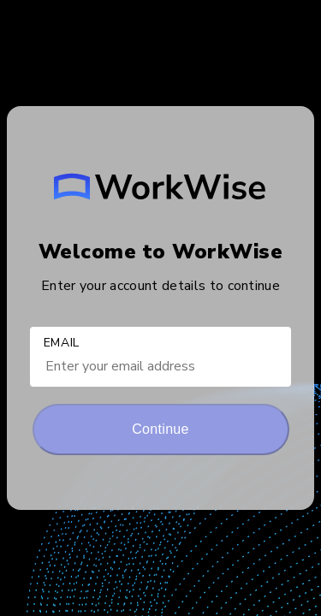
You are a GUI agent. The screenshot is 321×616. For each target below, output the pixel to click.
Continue (160, 429)
